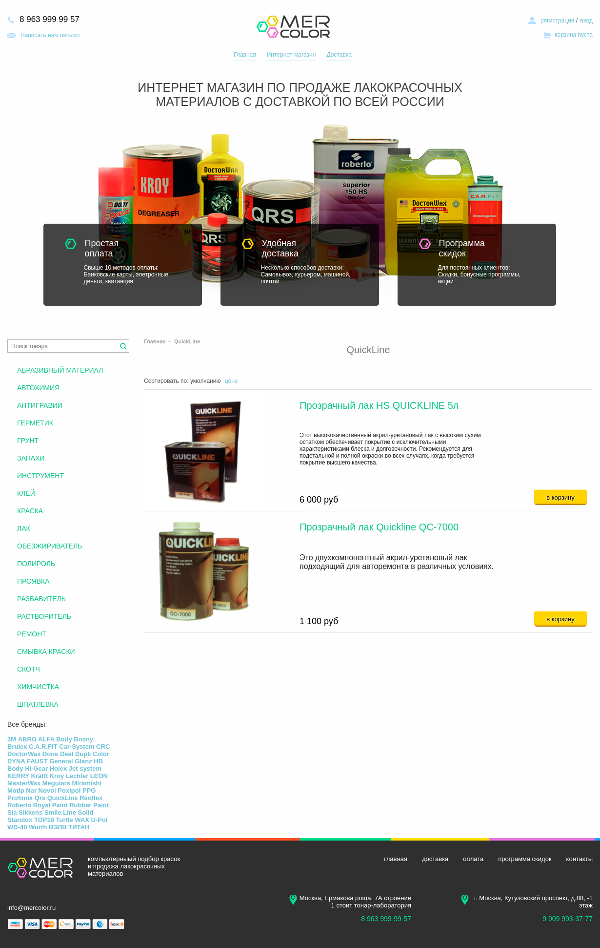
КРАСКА (30, 511)
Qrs (40, 797)
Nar (31, 790)
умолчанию (205, 381)
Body (64, 739)
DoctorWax (23, 754)
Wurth (38, 827)
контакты (579, 859)
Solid (86, 812)
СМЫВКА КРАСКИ (46, 651)
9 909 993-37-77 (567, 919)
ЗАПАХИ (30, 458)
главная (395, 859)
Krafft (39, 775)
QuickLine (187, 341)
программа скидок (524, 859)
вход (586, 20)
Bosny (83, 739)
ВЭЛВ (58, 827)
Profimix (20, 797)
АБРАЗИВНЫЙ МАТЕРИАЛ (60, 370)
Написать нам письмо (50, 35)
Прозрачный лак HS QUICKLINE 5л (379, 405)
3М (11, 739)
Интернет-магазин (291, 54)
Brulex (17, 746)
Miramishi (86, 783)
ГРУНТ (28, 440)
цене (231, 381)
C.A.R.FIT (43, 746)
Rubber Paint (89, 805)
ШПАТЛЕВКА (38, 704)
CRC (103, 746)
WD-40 (17, 827)
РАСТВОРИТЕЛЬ (44, 616)
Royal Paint (50, 805)
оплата (473, 859)
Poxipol (69, 790)
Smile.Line (60, 812)
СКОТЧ (28, 669)
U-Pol (99, 819)
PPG (89, 790)
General (61, 761)
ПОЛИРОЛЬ (36, 564)
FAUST (37, 761)
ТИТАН (78, 827)
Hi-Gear (36, 768)
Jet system (85, 768)
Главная (245, 54)
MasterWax (23, 783)
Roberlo (19, 805)
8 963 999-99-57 (386, 919)
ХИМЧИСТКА (38, 687)
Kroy (57, 775)
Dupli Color (92, 754)
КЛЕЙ (26, 493)
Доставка (339, 54)
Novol (47, 790)
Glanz (83, 761)
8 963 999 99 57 (50, 19)
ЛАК (23, 528)
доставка (435, 859)
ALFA (46, 739)
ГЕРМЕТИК (35, 423)
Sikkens (30, 812)
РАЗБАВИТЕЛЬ (41, 599)
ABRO (27, 739)
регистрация (557, 20)
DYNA (16, 761)
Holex (58, 768)
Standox (19, 819)
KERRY (18, 775)
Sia (12, 812)
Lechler (77, 775)
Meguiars (56, 783)
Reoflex (91, 797)
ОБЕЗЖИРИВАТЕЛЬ (49, 546)
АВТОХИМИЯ (38, 388)
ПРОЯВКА (33, 581)
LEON (99, 775)
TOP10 (44, 819)
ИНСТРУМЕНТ (40, 476)
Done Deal (58, 754)
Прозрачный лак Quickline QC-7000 (379, 527)
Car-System (76, 746)
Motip (15, 790)
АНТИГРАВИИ (39, 405)
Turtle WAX (72, 819)
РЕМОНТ (31, 634)
